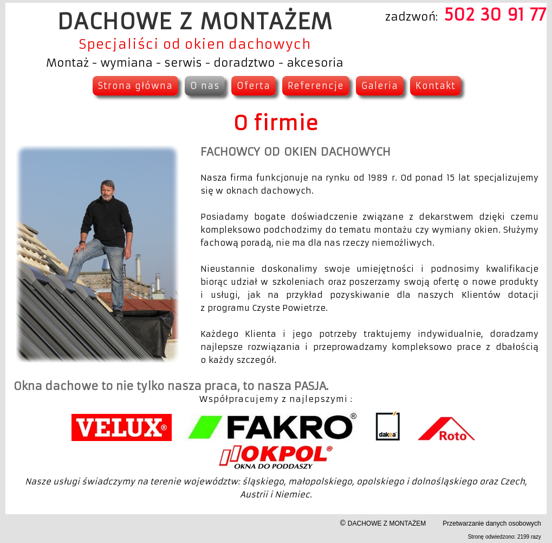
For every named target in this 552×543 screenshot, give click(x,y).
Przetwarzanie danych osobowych (492, 523)
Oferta (253, 85)
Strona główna (135, 85)
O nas (204, 85)
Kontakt (435, 85)
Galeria (379, 85)
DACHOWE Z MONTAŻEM (387, 523)
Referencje (316, 85)
